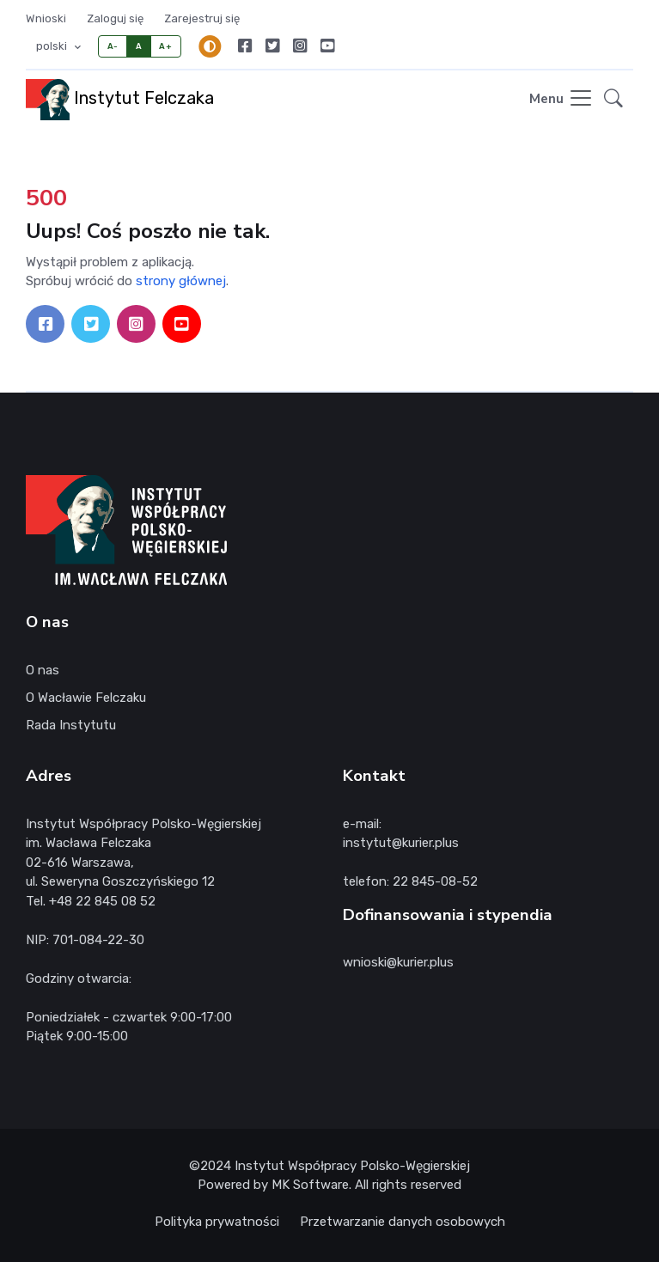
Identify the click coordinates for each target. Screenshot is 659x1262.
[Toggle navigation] (561, 99)
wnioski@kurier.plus (398, 962)
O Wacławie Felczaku (86, 697)
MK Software (310, 1184)
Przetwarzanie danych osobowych (402, 1221)
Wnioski (46, 18)
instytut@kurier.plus (401, 842)
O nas (42, 670)
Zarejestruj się (202, 18)
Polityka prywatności (217, 1221)
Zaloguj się (115, 18)
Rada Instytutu (71, 725)
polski (53, 46)
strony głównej (181, 281)
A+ (165, 46)
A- (113, 46)
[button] (613, 100)
